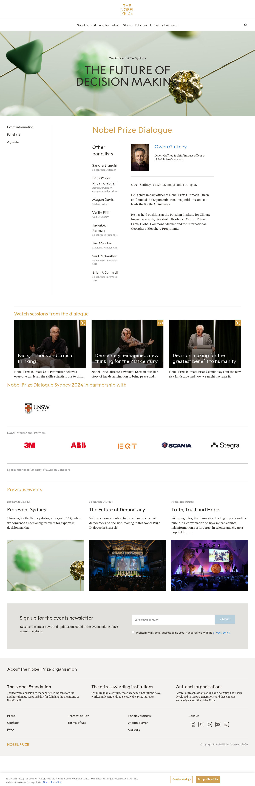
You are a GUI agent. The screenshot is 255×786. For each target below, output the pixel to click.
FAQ (10, 730)
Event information (20, 127)
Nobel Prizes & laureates (93, 25)
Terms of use (77, 723)
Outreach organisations (199, 686)
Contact (13, 723)
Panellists (13, 134)
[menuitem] (93, 25)
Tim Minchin (102, 243)
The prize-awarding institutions (122, 686)
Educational (143, 25)
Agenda (13, 142)
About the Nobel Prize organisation (42, 669)
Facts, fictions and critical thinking (45, 358)
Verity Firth (101, 213)
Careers (134, 730)
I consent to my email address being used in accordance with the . (181, 632)
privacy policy (221, 632)
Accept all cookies (208, 779)
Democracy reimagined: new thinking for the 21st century (126, 358)
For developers (139, 716)
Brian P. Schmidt (105, 272)
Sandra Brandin (104, 165)
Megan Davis (103, 200)
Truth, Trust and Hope (195, 510)
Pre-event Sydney (26, 510)
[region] (127, 779)
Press (11, 716)
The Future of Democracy (117, 510)
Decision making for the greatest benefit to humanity (204, 358)
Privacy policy (78, 716)
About (116, 25)
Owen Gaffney (171, 147)
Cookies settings (181, 779)
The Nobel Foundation (29, 686)
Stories (127, 25)
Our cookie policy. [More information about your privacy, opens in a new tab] (52, 782)
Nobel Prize (18, 744)
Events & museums (166, 25)
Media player (138, 723)
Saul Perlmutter (104, 256)
